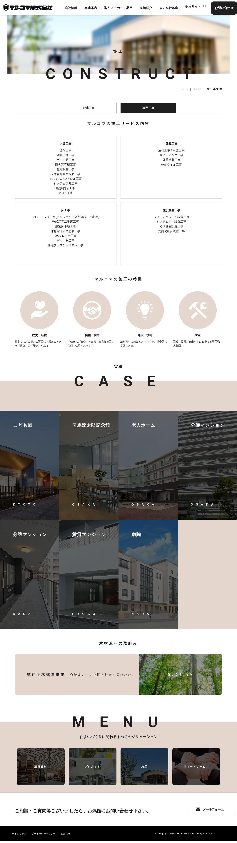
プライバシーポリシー (46, 835)
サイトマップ (20, 835)
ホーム (184, 89)
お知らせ (69, 835)
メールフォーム (194, 810)
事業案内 (197, 89)
